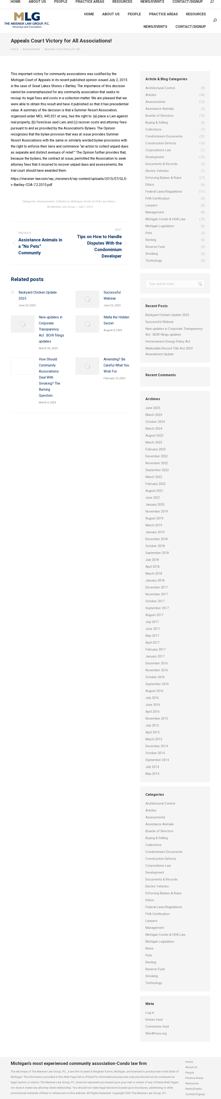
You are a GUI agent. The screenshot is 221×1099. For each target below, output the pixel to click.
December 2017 (156, 587)
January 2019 (154, 532)
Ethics (149, 900)
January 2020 (154, 504)
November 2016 (156, 670)
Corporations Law (158, 866)
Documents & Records (161, 879)
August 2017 (154, 615)
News (111, 201)
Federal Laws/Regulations (163, 907)
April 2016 (152, 712)
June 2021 (152, 498)
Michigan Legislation (159, 941)
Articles (150, 810)
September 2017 (157, 608)
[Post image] (12, 292)
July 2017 (152, 622)
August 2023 (154, 435)
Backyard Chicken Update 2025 (38, 295)
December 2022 (156, 456)
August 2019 (154, 518)
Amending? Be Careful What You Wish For (116, 365)
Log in (149, 1013)
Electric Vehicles (157, 886)
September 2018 (157, 553)
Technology (153, 983)
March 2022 (153, 477)
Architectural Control (160, 803)
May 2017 (152, 636)
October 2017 (155, 601)
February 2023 (155, 449)
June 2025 (152, 408)
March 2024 (153, 429)
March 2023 (153, 442)
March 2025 (153, 415)
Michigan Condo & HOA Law (88, 201)
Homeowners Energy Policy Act (167, 341)
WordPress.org (156, 1033)
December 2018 (156, 539)
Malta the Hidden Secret (116, 320)
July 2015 (152, 725)
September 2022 (157, 470)
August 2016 (154, 691)
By (61, 206)
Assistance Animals (159, 824)
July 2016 (152, 698)
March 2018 (153, 573)
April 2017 (152, 643)
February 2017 (155, 649)
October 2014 (155, 753)
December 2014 (156, 746)
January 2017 (154, 656)
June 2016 (152, 705)
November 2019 (156, 511)
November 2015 (156, 718)
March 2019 (153, 525)
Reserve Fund (155, 969)
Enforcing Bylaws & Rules (163, 893)
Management (154, 928)
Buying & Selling (156, 838)
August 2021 (154, 491)
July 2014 (152, 767)
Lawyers (151, 921)
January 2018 (154, 580)
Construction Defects (160, 859)
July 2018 (152, 560)
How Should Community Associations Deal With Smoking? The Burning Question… (49, 377)
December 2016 (156, 663)
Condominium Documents (164, 852)
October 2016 (155, 677)
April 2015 (152, 732)
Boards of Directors (159, 831)
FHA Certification (157, 914)
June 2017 (152, 629)
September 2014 (157, 760)
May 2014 (152, 774)
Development (154, 872)
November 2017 (156, 594)
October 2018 (155, 546)
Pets (148, 955)
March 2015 (153, 739)
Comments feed (157, 1026)
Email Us (44, 4)
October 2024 (155, 422)
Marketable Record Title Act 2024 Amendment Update (169, 351)
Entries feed (154, 1020)
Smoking (151, 976)
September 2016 (157, 684)
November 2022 (156, 463)
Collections (63, 201)
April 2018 (152, 567)
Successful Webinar (112, 295)
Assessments (45, 201)
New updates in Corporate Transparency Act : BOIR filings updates (51, 329)
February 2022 (155, 484)
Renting (150, 962)
